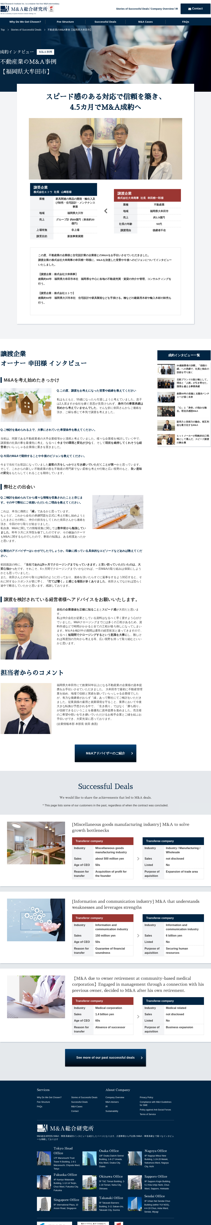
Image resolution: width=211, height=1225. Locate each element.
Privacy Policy (146, 1097)
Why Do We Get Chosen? (25, 21)
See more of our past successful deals (105, 1057)
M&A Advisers (112, 1102)
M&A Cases (145, 21)
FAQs (185, 21)
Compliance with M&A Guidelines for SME (155, 1103)
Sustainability (112, 1111)
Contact (195, 8)
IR (176, 8)
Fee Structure (65, 21)
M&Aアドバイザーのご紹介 (105, 753)
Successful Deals (105, 21)
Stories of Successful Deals (132, 8)
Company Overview (162, 8)
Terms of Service (148, 1114)
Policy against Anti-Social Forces (155, 1110)
